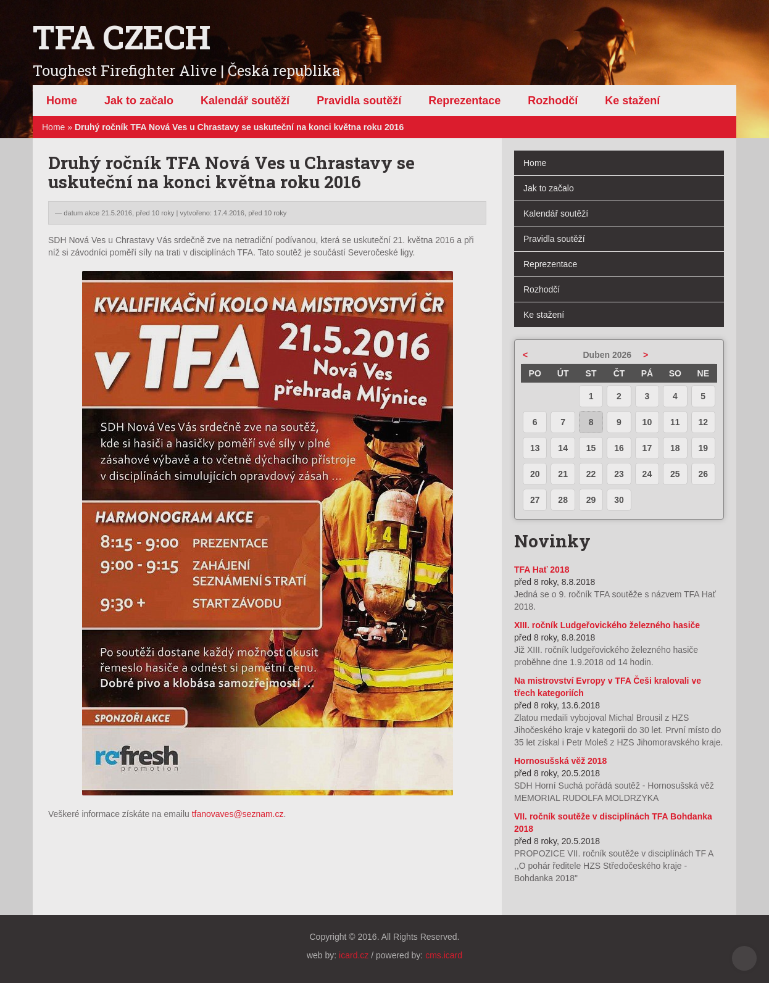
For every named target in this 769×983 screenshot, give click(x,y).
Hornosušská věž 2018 (560, 761)
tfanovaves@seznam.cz (238, 814)
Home (53, 127)
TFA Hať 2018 (541, 569)
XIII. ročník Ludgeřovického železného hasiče (607, 625)
